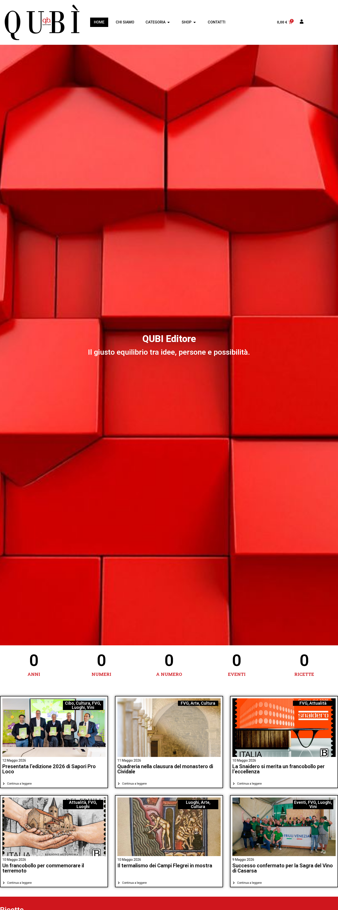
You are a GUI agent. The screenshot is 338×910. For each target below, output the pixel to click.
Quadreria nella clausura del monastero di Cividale (165, 769)
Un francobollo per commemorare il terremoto (43, 868)
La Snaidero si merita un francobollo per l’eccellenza (278, 769)
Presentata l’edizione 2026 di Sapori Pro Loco (49, 769)
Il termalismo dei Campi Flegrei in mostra (164, 866)
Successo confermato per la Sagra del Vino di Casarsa (282, 868)
